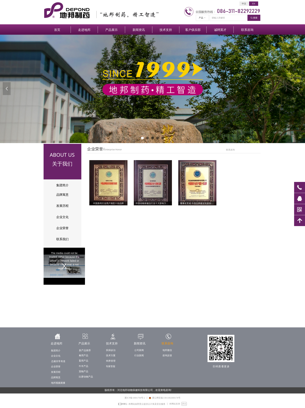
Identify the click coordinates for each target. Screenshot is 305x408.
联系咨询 (230, 150)
